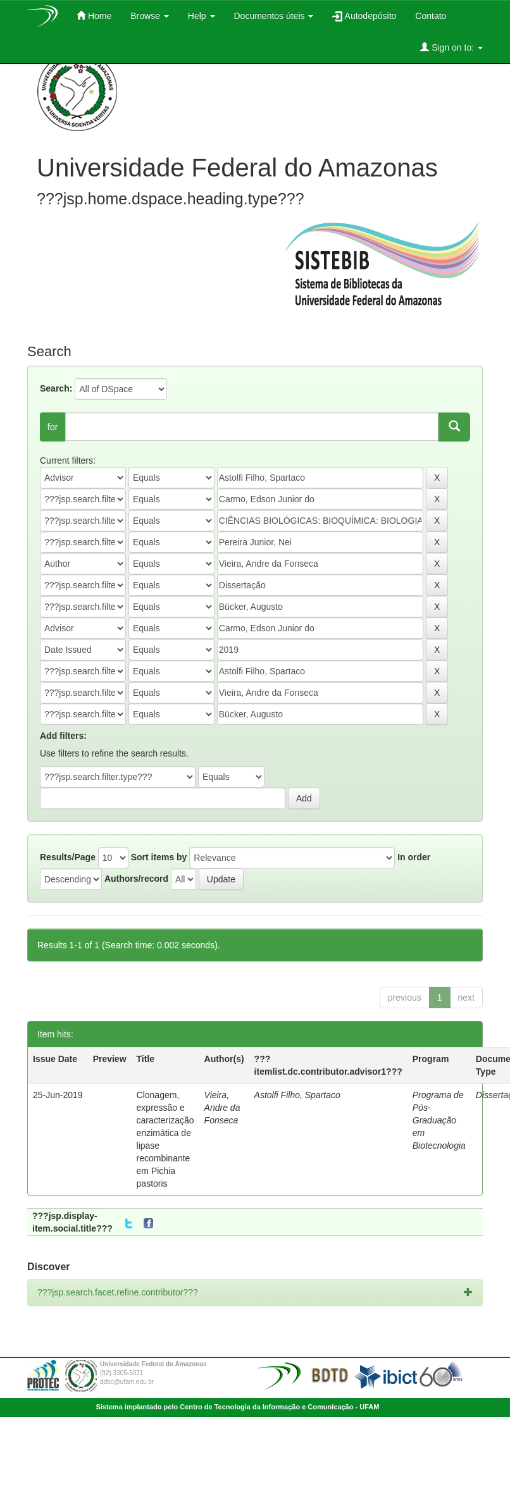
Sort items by (159, 857)
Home (94, 15)
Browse (149, 16)
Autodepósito (364, 16)
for (52, 427)
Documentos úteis (274, 16)
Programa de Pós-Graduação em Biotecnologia (439, 1120)
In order (413, 857)
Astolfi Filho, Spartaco (297, 1095)
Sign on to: (451, 47)
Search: (56, 388)
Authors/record (136, 879)
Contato (430, 16)
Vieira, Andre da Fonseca (222, 1107)
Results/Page (68, 857)
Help (201, 16)
